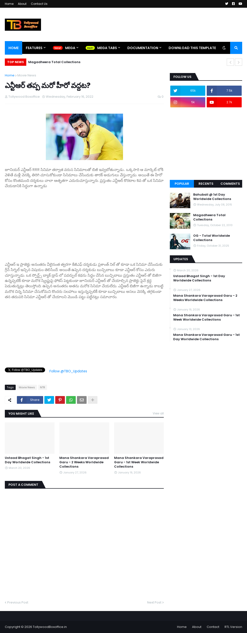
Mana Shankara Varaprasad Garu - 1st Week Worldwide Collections (139, 462)
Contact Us (39, 4)
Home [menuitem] (13, 47)
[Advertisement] (84, 223)
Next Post (154, 602)
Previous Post (17, 602)
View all (158, 413)
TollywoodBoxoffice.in (50, 627)
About (22, 4)
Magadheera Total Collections (54, 62)
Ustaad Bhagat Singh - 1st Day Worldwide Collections (27, 460)
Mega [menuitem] (70, 47)
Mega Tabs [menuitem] (107, 47)
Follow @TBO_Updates (68, 371)
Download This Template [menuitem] (192, 47)
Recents (206, 183)
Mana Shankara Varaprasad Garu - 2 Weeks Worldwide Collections (84, 462)
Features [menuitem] (34, 47)
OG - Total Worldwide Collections (211, 238)
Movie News (26, 75)
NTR (42, 387)
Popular (182, 183)
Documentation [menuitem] (142, 47)
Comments (230, 183)
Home (9, 4)
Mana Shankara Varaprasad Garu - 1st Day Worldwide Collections (206, 337)
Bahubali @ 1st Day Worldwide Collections (212, 196)
